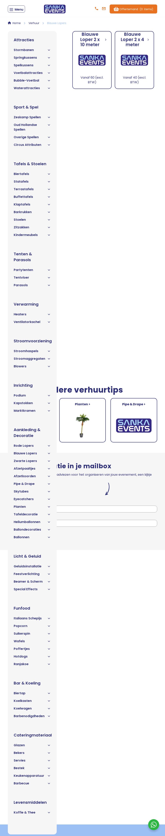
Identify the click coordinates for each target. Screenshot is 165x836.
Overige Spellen (32, 138)
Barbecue (32, 785)
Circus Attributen (32, 146)
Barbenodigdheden (32, 717)
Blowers (32, 368)
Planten (32, 508)
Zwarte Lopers (32, 462)
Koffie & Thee (32, 814)
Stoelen (32, 221)
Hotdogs (32, 658)
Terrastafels (32, 190)
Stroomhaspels (32, 352)
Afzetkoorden (32, 477)
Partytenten (32, 271)
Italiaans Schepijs (32, 620)
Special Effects (32, 590)
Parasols (32, 286)
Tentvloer (32, 279)
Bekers (32, 754)
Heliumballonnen (32, 523)
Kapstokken (32, 404)
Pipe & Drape (32, 485)
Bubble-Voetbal (32, 82)
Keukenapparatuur (32, 777)
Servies (32, 762)
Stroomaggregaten (32, 360)
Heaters (32, 316)
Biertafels (32, 175)
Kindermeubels (32, 236)
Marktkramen (32, 412)
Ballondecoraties (32, 531)
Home (17, 25)
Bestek (32, 769)
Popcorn (32, 627)
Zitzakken (32, 229)
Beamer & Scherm (32, 583)
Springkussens (32, 59)
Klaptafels (32, 206)
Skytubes (32, 493)
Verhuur (34, 25)
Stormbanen (32, 51)
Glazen (32, 747)
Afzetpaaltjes (32, 470)
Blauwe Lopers (32, 455)
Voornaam (16, 504)
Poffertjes (32, 650)
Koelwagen (32, 710)
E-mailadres (17, 518)
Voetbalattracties (32, 74)
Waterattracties (32, 89)
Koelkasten (32, 702)
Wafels (32, 642)
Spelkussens (32, 67)
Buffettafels (32, 198)
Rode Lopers (32, 447)
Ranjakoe (32, 665)
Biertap (32, 694)
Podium (32, 397)
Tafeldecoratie (32, 516)
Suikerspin (32, 635)
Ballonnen (32, 538)
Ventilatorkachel (32, 323)
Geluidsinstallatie (32, 568)
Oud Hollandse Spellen (32, 128)
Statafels (32, 183)
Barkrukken (32, 213)
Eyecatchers (32, 500)
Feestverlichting (32, 575)
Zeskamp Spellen (32, 119)
